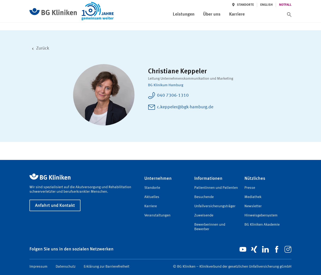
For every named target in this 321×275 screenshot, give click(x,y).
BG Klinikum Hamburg (165, 85)
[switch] (289, 14)
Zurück (39, 48)
